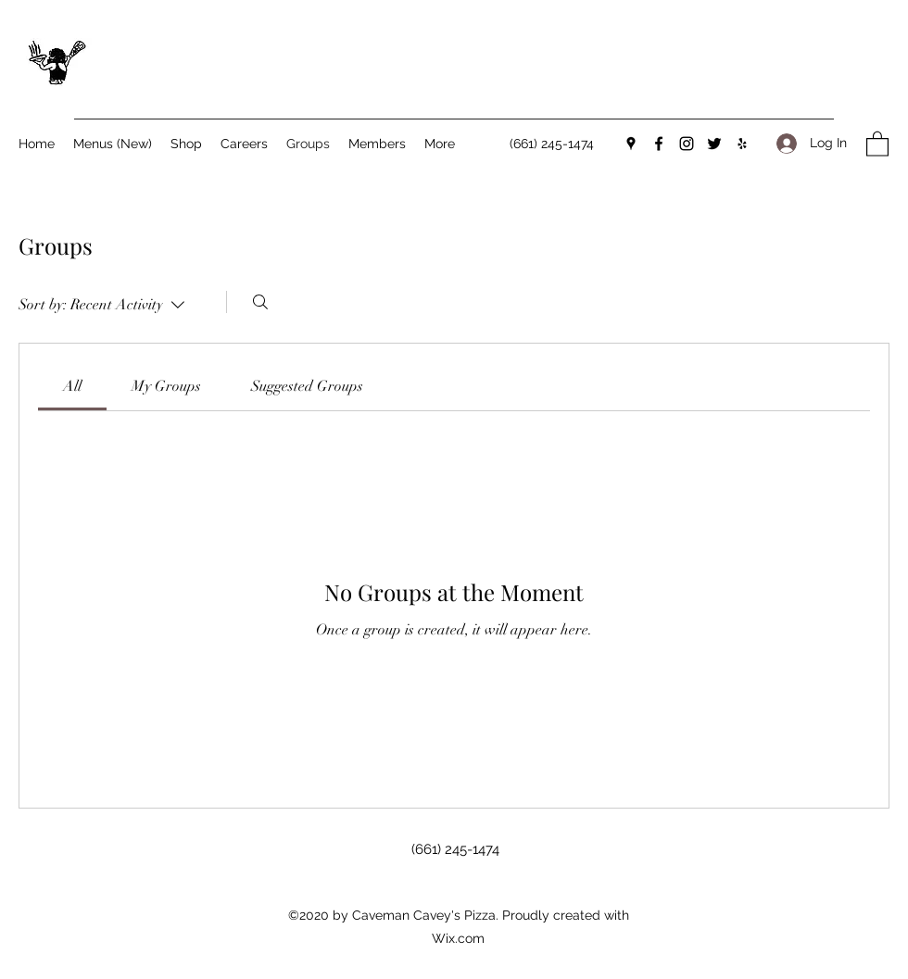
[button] (877, 143)
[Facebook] (658, 143)
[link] (72, 386)
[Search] (260, 302)
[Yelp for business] (742, 143)
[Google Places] (631, 143)
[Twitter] (714, 143)
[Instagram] (686, 143)
